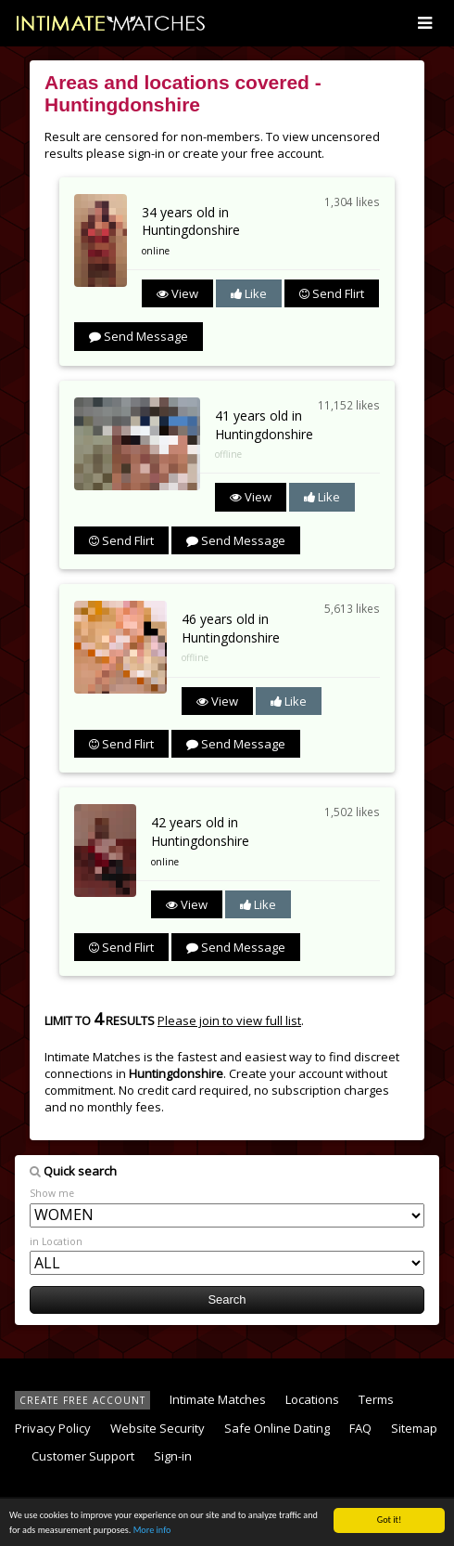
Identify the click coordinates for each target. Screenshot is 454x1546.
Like (249, 293)
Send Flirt (331, 293)
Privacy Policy (53, 1428)
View (177, 293)
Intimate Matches (218, 1399)
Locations (312, 1399)
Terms (376, 1399)
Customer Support (83, 1456)
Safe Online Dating (277, 1428)
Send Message (138, 336)
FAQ (360, 1428)
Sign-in (173, 1456)
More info (152, 1531)
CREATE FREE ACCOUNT (82, 1400)
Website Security (157, 1428)
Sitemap (414, 1428)
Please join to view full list (229, 1020)
